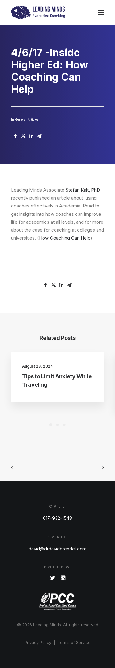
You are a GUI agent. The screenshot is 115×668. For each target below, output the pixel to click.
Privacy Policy (38, 642)
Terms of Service (74, 642)
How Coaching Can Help (64, 238)
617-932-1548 (57, 518)
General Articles (26, 119)
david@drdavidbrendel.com (57, 549)
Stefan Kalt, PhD (83, 190)
